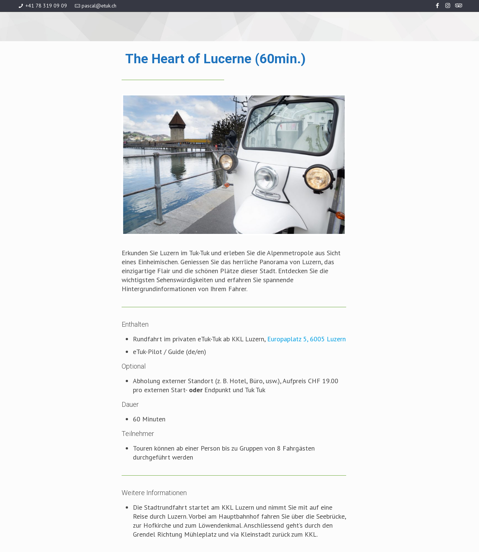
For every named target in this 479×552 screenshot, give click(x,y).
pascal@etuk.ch (99, 5)
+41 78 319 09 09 (46, 5)
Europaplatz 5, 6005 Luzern (306, 339)
